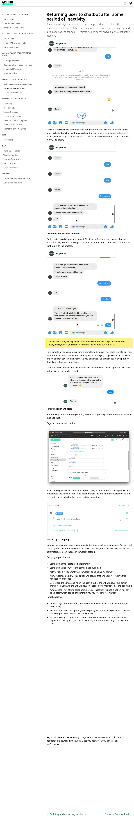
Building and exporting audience (17, 84)
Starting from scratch (12, 159)
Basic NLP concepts (12, 151)
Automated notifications (14, 88)
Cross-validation (10, 167)
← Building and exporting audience (66, 814)
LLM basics (8, 140)
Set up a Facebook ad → (118, 814)
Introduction (9, 19)
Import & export (10, 112)
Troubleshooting (10, 155)
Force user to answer (12, 124)
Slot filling (7, 103)
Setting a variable (11, 60)
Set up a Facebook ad (12, 92)
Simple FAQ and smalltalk (14, 43)
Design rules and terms (13, 27)
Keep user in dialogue (13, 116)
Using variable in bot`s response (17, 65)
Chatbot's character (12, 23)
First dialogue (9, 38)
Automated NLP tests (12, 182)
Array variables (10, 73)
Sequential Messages (12, 69)
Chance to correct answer (14, 129)
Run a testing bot (11, 47)
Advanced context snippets (15, 120)
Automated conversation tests (16, 178)
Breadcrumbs (9, 108)
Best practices (9, 163)
